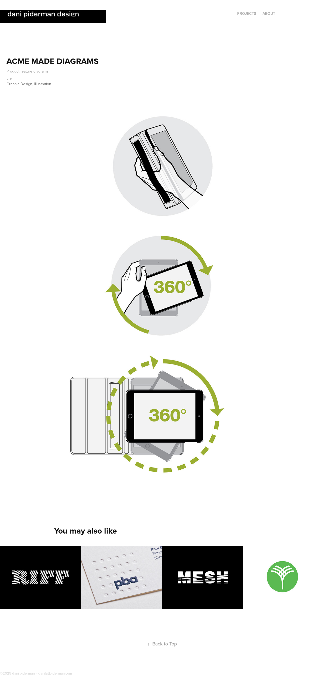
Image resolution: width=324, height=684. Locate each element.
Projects (246, 13)
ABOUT (269, 13)
